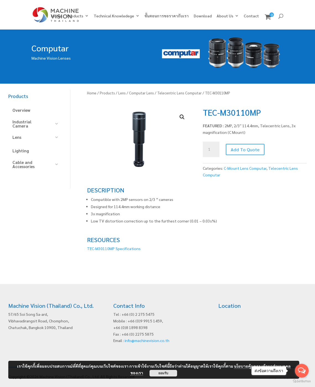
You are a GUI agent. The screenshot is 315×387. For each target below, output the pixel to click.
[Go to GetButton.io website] (302, 381)
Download (203, 16)
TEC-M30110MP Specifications (114, 248)
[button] (182, 117)
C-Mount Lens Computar (245, 168)
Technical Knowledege (114, 16)
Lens (122, 93)
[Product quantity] (211, 149)
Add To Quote (245, 149)
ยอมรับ (163, 373)
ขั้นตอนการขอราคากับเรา (167, 16)
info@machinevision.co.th (147, 340)
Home (56, 16)
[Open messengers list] (302, 371)
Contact (251, 16)
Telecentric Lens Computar (179, 93)
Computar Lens (141, 93)
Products (75, 16)
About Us (225, 16)
